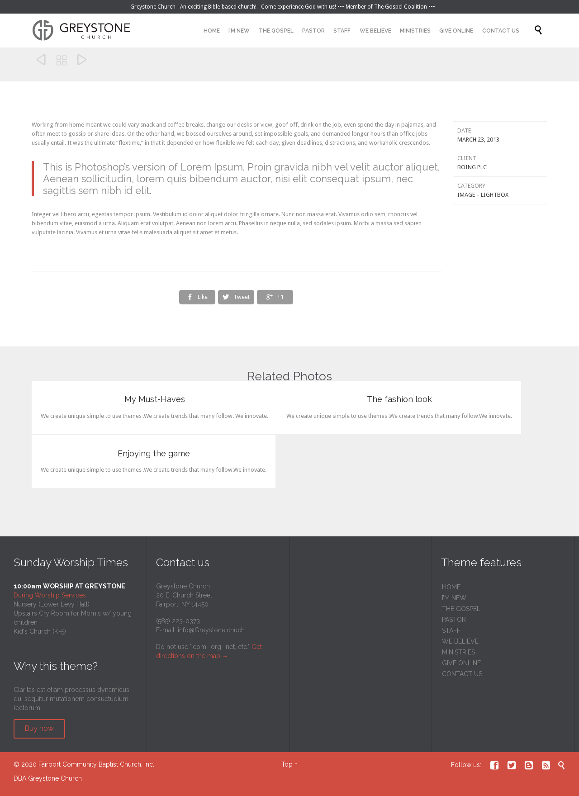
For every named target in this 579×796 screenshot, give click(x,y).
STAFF (451, 630)
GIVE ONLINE (461, 663)
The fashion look (399, 399)
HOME (451, 587)
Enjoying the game (154, 453)
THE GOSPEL (461, 608)
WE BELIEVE (460, 641)
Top (287, 764)
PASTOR (454, 619)
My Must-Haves (154, 399)
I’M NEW (454, 598)
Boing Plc (472, 167)
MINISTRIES (458, 652)
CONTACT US (462, 674)
